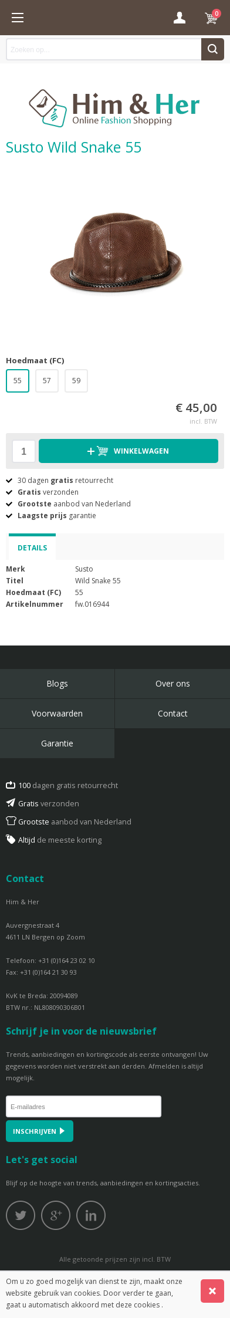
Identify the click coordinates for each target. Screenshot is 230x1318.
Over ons (172, 683)
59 (76, 381)
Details (32, 548)
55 (17, 381)
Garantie (57, 743)
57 (47, 381)
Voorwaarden (57, 713)
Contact (173, 713)
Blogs (57, 683)
